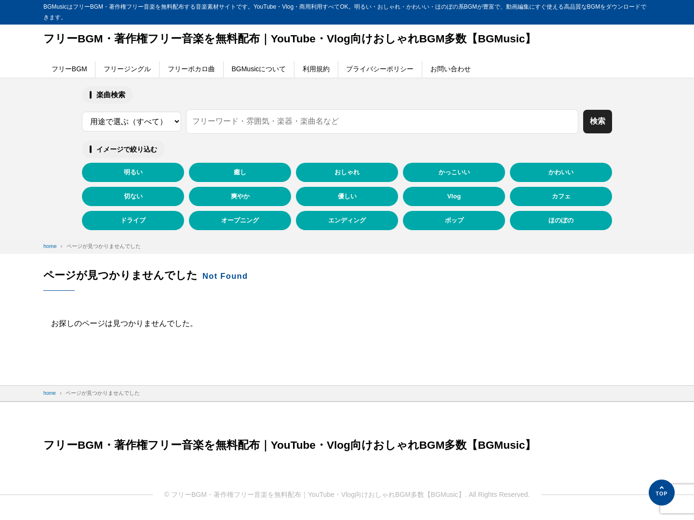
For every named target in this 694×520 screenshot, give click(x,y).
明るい (133, 172)
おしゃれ (347, 172)
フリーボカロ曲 (191, 69)
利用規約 (316, 69)
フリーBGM (69, 69)
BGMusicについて (258, 69)
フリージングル (127, 69)
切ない (133, 196)
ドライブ (133, 220)
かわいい (561, 172)
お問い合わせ (450, 69)
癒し (240, 172)
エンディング (347, 220)
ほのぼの (561, 220)
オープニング (240, 220)
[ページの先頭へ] (662, 493)
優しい (347, 196)
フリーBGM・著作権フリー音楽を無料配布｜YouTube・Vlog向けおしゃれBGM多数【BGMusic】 (302, 39)
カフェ (561, 196)
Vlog (454, 196)
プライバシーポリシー (380, 69)
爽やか (240, 196)
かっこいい (454, 172)
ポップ (454, 220)
